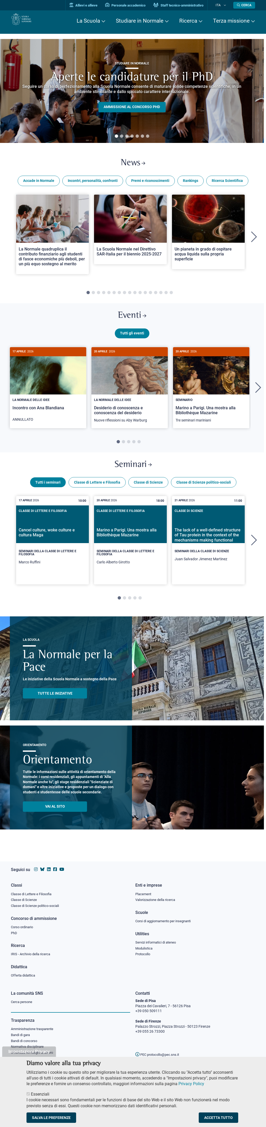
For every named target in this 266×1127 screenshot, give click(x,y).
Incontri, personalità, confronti (93, 184)
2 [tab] (121, 136)
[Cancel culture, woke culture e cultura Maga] (52, 550)
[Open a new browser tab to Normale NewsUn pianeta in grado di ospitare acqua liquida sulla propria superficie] (208, 235)
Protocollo (143, 953)
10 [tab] (134, 296)
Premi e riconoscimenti (150, 184)
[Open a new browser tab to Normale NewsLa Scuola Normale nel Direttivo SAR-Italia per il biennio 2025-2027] (130, 232)
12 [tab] (145, 296)
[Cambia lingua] (226, 5)
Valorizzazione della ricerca (157, 897)
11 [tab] (140, 296)
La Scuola (88, 21)
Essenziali (40, 1094)
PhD (14, 932)
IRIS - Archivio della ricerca (32, 953)
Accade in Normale (38, 184)
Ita (222, 5)
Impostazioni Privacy (29, 1051)
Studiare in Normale (139, 21)
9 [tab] (129, 296)
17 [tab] (171, 296)
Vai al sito (55, 816)
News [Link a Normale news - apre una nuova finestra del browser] (133, 164)
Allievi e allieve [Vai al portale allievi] (92, 5)
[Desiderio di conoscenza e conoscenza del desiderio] (129, 394)
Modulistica (144, 947)
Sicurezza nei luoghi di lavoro (34, 1055)
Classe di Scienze (148, 492)
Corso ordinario (23, 925)
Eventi (132, 320)
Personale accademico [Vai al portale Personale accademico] (134, 5)
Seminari (133, 473)
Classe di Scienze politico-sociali (203, 492)
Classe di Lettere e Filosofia (97, 492)
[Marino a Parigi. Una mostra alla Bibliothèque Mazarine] (211, 394)
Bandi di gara (21, 1036)
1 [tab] (116, 136)
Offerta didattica (24, 975)
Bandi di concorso (25, 1042)
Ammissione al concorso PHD (132, 107)
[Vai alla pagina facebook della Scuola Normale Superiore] (55, 866)
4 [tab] (132, 136)
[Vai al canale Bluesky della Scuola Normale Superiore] (42, 866)
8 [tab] (124, 296)
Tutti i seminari (48, 492)
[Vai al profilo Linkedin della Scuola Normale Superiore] (49, 866)
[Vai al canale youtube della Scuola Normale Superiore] (61, 866)
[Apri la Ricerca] (244, 5)
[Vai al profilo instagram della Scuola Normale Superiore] (36, 866)
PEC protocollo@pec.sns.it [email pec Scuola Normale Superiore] (159, 1054)
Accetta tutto (218, 1118)
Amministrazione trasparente (34, 1029)
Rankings (190, 184)
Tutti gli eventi (132, 340)
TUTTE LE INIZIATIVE (55, 703)
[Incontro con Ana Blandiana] (48, 394)
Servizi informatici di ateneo (157, 941)
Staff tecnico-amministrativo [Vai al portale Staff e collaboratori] (187, 5)
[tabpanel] (132, 91)
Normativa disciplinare (29, 1049)
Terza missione (231, 21)
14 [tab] (155, 296)
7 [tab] (147, 136)
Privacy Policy (191, 1083)
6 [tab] (142, 136)
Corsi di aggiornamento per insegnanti (166, 919)
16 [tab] (166, 296)
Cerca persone (22, 1002)
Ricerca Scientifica (227, 184)
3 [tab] (126, 136)
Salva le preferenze (51, 1118)
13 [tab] (150, 296)
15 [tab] (160, 296)
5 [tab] (137, 136)
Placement (143, 890)
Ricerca (188, 21)
